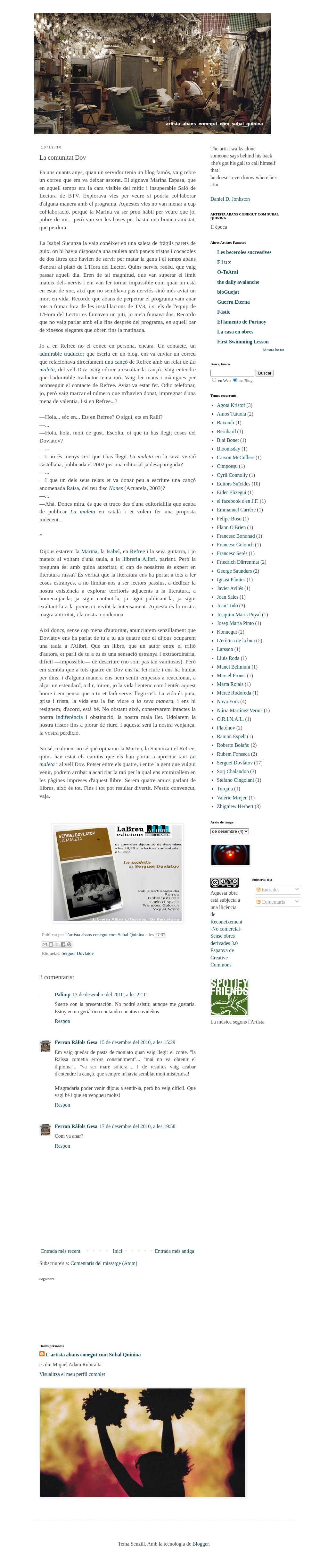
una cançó (116, 361)
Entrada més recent (60, 1251)
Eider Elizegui (231, 492)
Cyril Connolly (232, 475)
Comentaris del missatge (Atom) (103, 1263)
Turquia (225, 788)
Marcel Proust (231, 675)
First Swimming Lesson (243, 341)
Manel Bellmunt (233, 667)
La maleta (82, 511)
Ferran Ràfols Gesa (76, 1042)
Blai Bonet (228, 440)
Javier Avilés (230, 588)
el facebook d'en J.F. (237, 501)
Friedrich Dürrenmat (238, 562)
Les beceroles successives (244, 252)
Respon (62, 1021)
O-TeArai (227, 272)
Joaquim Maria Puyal (239, 614)
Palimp (62, 994)
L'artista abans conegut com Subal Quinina (93, 1354)
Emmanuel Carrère (236, 509)
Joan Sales (227, 597)
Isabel (113, 551)
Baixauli (225, 422)
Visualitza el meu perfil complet (72, 1374)
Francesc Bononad (236, 536)
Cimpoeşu (227, 466)
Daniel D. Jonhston (230, 199)
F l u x (224, 262)
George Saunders (234, 571)
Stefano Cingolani (235, 780)
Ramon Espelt (231, 736)
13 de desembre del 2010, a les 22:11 (110, 994)
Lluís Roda (228, 658)
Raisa (73, 488)
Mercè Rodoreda (234, 693)
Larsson (225, 649)
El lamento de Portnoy (241, 322)
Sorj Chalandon (233, 771)
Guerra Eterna (233, 302)
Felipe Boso (229, 518)
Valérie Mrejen (232, 797)
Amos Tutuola (231, 414)
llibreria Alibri (139, 559)
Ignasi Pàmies (231, 579)
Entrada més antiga (174, 1251)
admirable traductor (61, 353)
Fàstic (223, 312)
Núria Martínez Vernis (240, 710)
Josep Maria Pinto (235, 623)
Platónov (226, 727)
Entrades (268, 889)
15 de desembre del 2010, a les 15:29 (137, 1042)
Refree (137, 551)
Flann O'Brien (231, 527)
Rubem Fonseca (233, 754)
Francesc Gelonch (235, 544)
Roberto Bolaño (233, 745)
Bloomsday (228, 448)
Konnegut (227, 632)
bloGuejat (228, 292)
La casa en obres (235, 331)
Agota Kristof (231, 405)
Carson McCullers (235, 457)
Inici (117, 1251)
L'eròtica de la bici (236, 640)
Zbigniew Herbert (235, 806)
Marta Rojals (230, 684)
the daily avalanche (238, 282)
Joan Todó (227, 605)
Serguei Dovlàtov (78, 953)
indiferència (69, 717)
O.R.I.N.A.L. (230, 719)
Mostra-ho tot (273, 350)
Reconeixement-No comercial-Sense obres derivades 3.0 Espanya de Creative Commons (226, 943)
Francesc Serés (232, 553)
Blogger (201, 1544)
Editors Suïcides (233, 483)
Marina (89, 551)
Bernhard (226, 431)
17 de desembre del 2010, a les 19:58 (137, 1126)
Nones (116, 488)
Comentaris (271, 902)
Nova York (228, 701)
